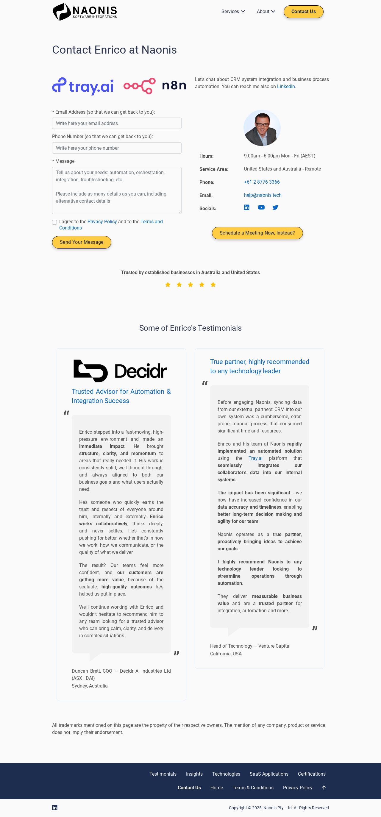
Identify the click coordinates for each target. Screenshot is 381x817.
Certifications (312, 774)
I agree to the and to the (111, 225)
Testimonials (163, 774)
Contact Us (303, 11)
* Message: (64, 161)
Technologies (226, 774)
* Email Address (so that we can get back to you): (103, 112)
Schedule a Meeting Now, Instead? (257, 233)
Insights (194, 774)
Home (216, 788)
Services (232, 11)
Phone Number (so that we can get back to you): (102, 136)
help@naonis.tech (263, 195)
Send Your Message (82, 242)
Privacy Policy (102, 221)
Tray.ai (256, 458)
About (265, 11)
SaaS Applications (269, 774)
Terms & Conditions (253, 788)
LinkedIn (286, 86)
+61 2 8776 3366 (262, 182)
